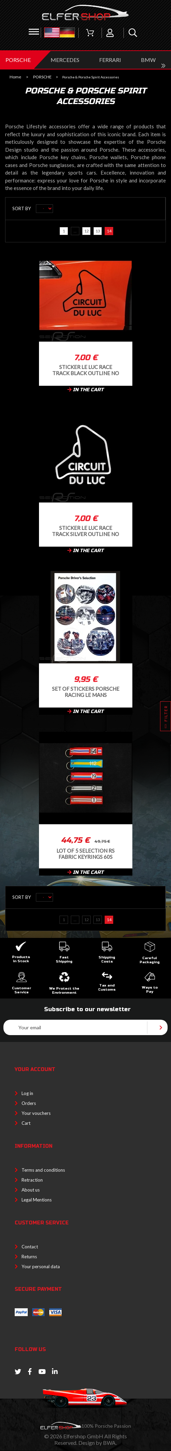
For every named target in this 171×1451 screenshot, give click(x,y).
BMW (148, 59)
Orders (29, 1103)
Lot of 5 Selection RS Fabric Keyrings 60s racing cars (85, 854)
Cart (26, 1123)
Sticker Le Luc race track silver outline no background (85, 531)
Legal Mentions (37, 1199)
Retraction (32, 1180)
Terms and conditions (43, 1170)
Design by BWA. (97, 1442)
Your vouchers (36, 1113)
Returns (29, 1256)
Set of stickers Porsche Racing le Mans (85, 692)
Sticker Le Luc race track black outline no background (85, 370)
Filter (165, 718)
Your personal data (41, 1266)
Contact (30, 1246)
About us (31, 1190)
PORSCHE (18, 59)
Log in (27, 1093)
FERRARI (110, 59)
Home (15, 77)
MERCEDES (65, 59)
